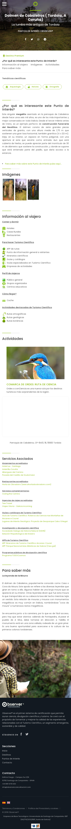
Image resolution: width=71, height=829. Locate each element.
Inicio (4, 750)
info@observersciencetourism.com (16, 787)
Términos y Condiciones (13, 808)
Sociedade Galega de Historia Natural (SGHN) (23, 531)
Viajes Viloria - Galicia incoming (17, 506)
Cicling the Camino (11, 494)
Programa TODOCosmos (14, 555)
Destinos (6, 754)
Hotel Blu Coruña (10, 469)
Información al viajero (15, 64)
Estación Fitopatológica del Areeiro (18, 534)
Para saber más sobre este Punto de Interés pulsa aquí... (33, 163)
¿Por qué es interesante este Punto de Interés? (29, 61)
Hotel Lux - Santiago (11, 466)
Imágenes (36, 64)
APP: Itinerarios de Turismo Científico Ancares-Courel (27, 543)
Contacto (7, 762)
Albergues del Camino (12, 472)
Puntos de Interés (11, 758)
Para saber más (11, 68)
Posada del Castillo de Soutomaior (18, 475)
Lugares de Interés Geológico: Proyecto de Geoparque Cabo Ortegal (35, 521)
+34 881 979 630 (9, 784)
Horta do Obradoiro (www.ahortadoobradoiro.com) (26, 484)
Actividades (52, 64)
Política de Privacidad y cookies (43, 808)
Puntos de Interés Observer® (35, 31)
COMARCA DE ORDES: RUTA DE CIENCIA (31, 384)
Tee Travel (7, 503)
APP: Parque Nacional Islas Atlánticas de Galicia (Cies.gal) (29, 546)
